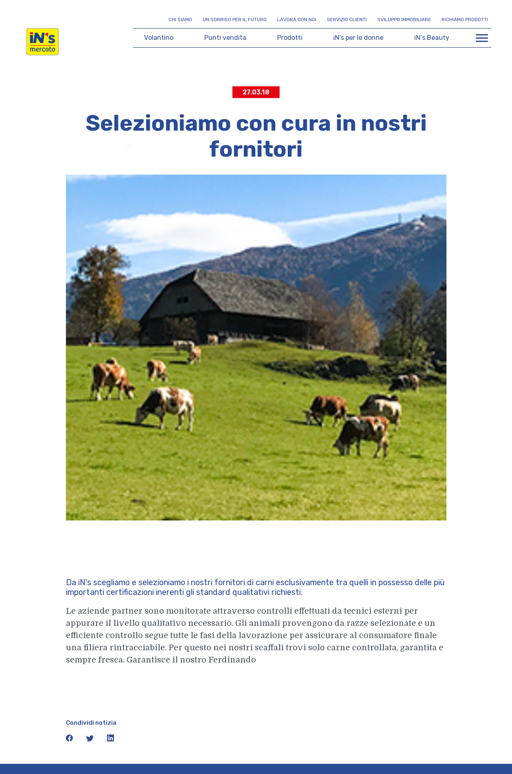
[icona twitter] (90, 740)
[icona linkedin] (110, 740)
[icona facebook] (70, 740)
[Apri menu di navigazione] (482, 38)
